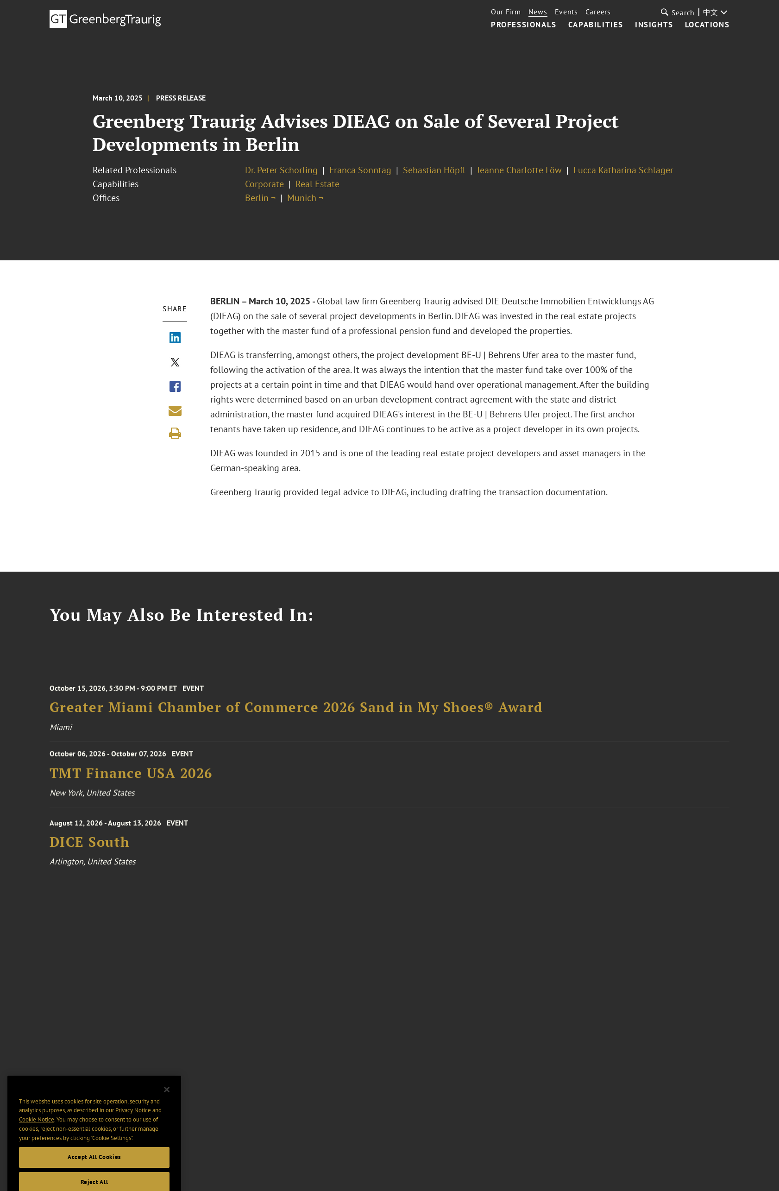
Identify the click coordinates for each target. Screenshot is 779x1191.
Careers (598, 11)
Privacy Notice (133, 1120)
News (537, 11)
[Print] (175, 433)
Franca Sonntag (360, 170)
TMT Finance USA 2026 (131, 776)
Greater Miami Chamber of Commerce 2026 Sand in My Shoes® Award (296, 712)
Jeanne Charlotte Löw (519, 170)
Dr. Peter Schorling (281, 170)
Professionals (524, 25)
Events (566, 11)
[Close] (167, 1100)
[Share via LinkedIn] (175, 338)
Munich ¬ (305, 198)
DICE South (90, 847)
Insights (654, 25)
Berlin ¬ (260, 198)
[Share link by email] (175, 410)
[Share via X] (175, 363)
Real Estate (317, 184)
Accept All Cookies (94, 1167)
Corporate (264, 184)
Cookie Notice (36, 1130)
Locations (707, 25)
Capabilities (595, 25)
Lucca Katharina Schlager (623, 170)
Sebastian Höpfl (434, 170)
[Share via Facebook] (175, 387)
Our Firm (506, 11)
